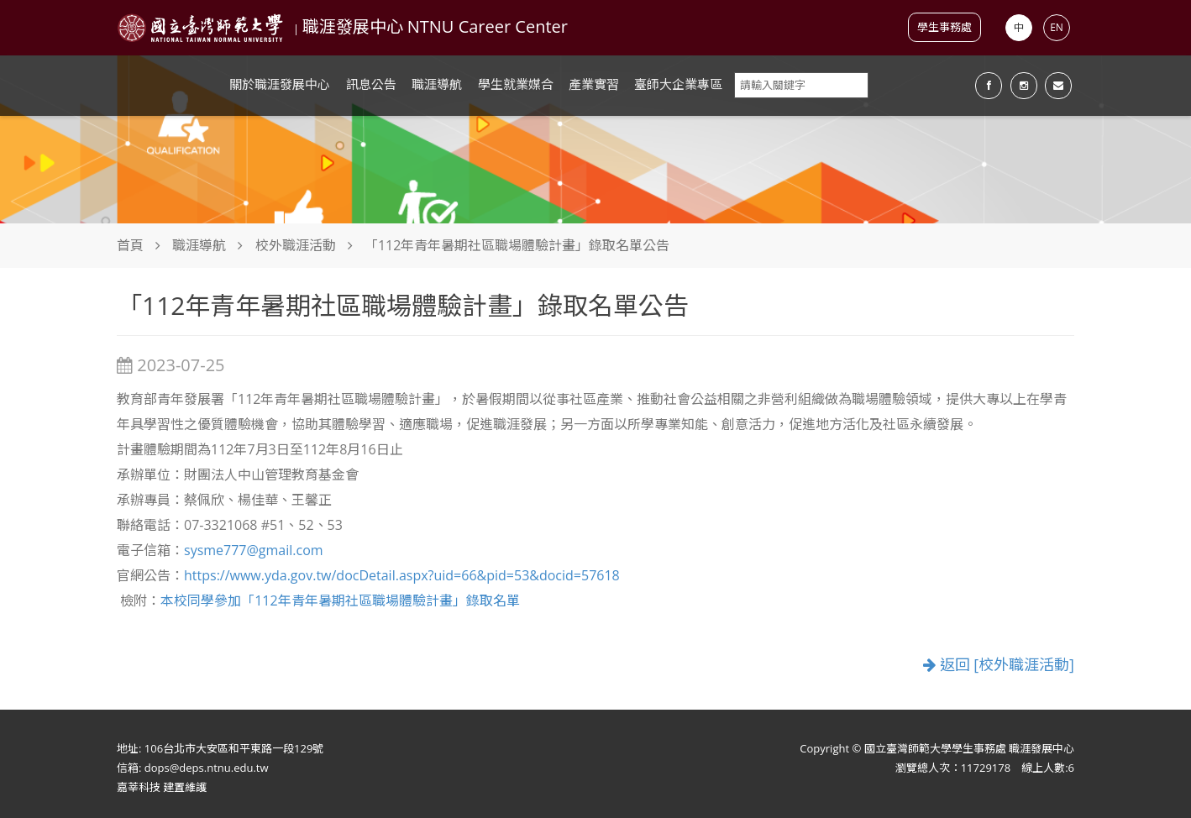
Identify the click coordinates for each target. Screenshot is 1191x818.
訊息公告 (371, 84)
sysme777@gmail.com (253, 550)
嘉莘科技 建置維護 (162, 786)
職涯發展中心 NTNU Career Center (435, 26)
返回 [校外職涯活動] (998, 664)
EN (1056, 27)
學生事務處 (944, 26)
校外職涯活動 (295, 245)
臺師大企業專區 (678, 84)
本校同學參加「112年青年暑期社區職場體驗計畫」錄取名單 (339, 600)
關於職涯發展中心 (279, 84)
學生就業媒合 (516, 84)
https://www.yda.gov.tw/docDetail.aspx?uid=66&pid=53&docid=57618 (402, 575)
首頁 (130, 245)
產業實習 (594, 84)
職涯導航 (437, 84)
